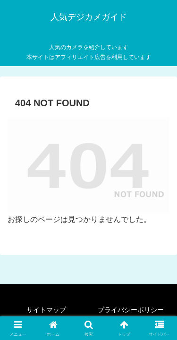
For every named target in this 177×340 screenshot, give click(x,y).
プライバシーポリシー (131, 310)
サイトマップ (46, 310)
